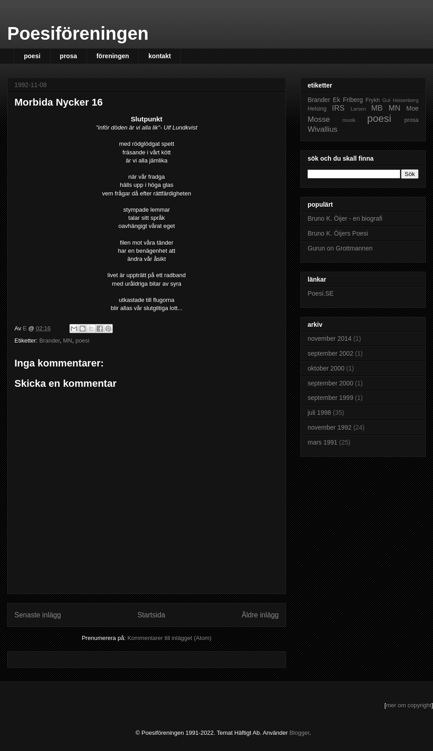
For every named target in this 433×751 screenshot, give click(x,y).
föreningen (113, 56)
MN (67, 340)
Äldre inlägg (260, 615)
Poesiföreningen (77, 33)
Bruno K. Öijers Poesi (338, 233)
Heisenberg (406, 100)
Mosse (319, 119)
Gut (386, 100)
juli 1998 (319, 412)
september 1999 (330, 397)
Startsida (152, 615)
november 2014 (329, 338)
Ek (336, 99)
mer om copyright (408, 705)
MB (376, 108)
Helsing (317, 109)
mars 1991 (322, 442)
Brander (49, 340)
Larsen (358, 108)
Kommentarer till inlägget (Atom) (169, 638)
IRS (338, 108)
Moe (412, 108)
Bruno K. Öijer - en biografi (345, 218)
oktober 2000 (326, 368)
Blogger (299, 732)
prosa (68, 56)
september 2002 (330, 353)
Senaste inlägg (37, 615)
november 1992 (329, 427)
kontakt (159, 56)
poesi (32, 56)
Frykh (372, 100)
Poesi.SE (321, 293)
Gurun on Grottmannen (340, 248)
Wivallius (322, 129)
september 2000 (330, 383)
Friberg (353, 99)
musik (348, 120)
